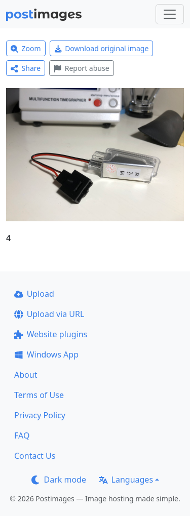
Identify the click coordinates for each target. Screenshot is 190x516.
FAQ (21, 435)
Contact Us (34, 455)
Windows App (46, 354)
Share (26, 68)
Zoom (26, 48)
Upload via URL (49, 314)
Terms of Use (39, 395)
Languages (126, 479)
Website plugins (50, 334)
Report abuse (81, 68)
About (25, 374)
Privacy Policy (39, 415)
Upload (34, 293)
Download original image (101, 48)
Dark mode (58, 479)
